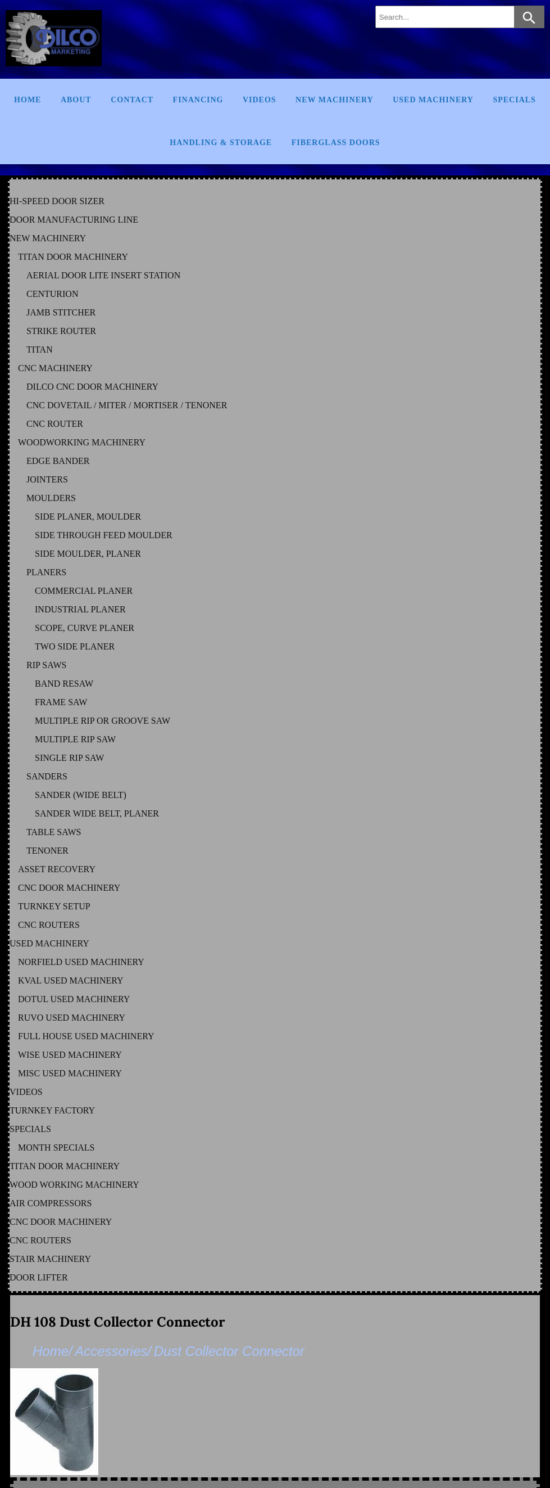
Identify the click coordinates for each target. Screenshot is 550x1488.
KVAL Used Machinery (71, 980)
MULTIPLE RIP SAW (75, 739)
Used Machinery (433, 100)
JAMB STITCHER (61, 312)
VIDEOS (26, 1092)
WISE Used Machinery (70, 1054)
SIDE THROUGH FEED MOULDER (103, 535)
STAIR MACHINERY (50, 1259)
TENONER (47, 850)
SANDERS (46, 776)
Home (27, 100)
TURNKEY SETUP (54, 906)
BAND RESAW (64, 683)
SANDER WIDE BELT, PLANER (97, 813)
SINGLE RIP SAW (69, 758)
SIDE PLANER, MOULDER (88, 516)
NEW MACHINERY (48, 238)
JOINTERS (47, 479)
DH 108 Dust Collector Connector (117, 1322)
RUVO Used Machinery (71, 1017)
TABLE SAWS (53, 832)
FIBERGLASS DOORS (336, 142)
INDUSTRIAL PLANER (80, 609)
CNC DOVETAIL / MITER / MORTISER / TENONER (126, 405)
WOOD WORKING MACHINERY (74, 1184)
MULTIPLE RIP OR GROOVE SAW (102, 720)
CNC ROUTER (54, 424)
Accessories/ (113, 1351)
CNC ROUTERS (49, 925)
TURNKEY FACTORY (52, 1110)
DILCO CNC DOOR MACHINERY (92, 386)
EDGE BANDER (57, 461)
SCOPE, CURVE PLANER (84, 628)
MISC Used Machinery (70, 1073)
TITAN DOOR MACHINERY (73, 256)
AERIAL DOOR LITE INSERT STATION (103, 275)
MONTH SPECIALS (56, 1147)
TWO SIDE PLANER (75, 646)
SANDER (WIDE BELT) (80, 795)
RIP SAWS (46, 665)
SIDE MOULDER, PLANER (88, 553)
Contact (132, 100)
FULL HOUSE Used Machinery (86, 1036)
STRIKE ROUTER (61, 331)
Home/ (52, 1351)
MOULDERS (51, 498)
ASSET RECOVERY (57, 869)
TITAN (39, 349)
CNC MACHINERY (55, 368)
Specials (514, 100)
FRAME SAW (61, 702)
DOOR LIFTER (39, 1277)
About (76, 100)
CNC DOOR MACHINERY (69, 887)
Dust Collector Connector (229, 1351)
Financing (198, 100)
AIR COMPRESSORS (51, 1203)
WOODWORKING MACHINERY (82, 442)
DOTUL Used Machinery (74, 999)
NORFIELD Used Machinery (81, 962)
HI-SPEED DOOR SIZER (57, 201)
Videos (259, 100)
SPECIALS (30, 1129)
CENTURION (52, 294)
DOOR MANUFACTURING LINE (74, 219)
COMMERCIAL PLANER (84, 591)
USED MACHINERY (49, 943)
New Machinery (335, 100)
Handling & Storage (221, 142)
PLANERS (46, 572)
